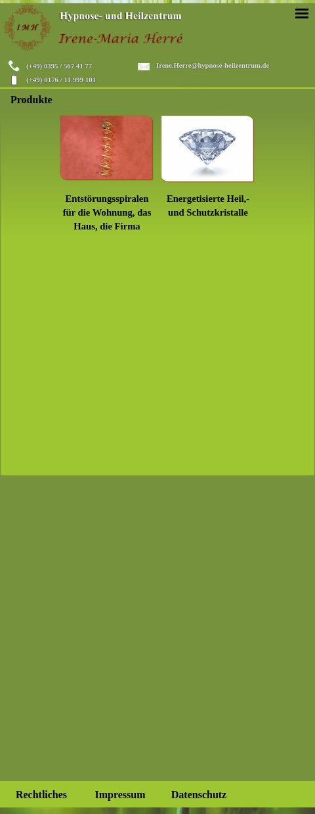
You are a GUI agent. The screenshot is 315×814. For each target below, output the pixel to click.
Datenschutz (198, 794)
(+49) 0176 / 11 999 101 (61, 80)
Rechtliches (41, 794)
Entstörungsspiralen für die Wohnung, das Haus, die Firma (107, 212)
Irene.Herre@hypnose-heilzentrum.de (212, 65)
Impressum (119, 794)
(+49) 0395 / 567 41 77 (59, 66)
